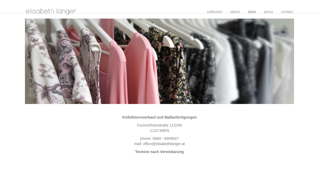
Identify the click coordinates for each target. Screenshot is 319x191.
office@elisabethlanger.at (164, 144)
